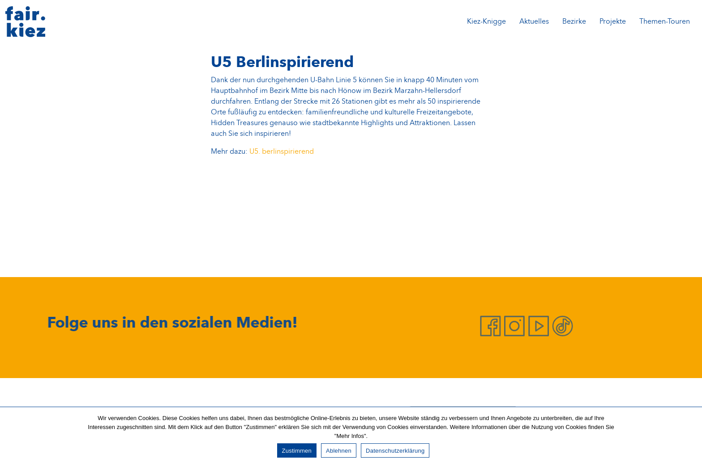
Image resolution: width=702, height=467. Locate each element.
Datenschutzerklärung (395, 450)
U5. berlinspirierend (281, 151)
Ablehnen (338, 450)
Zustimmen (297, 450)
